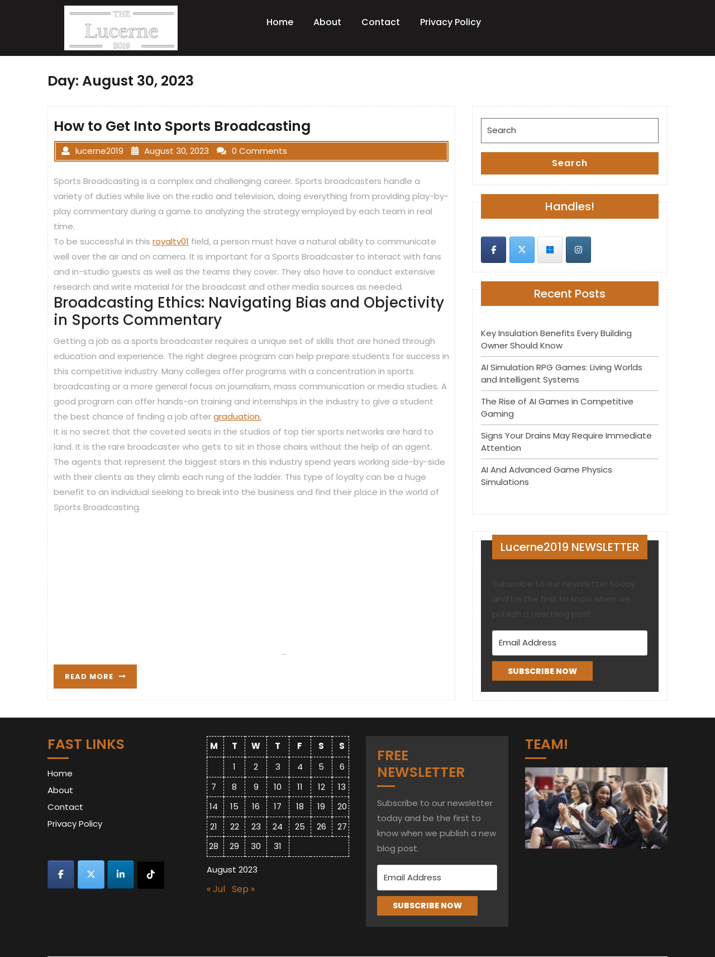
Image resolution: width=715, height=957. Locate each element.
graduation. (237, 416)
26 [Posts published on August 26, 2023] (321, 826)
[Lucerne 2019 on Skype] (550, 250)
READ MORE (101, 679)
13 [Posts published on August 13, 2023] (342, 787)
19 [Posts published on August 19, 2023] (321, 806)
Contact (380, 22)
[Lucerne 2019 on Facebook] (493, 250)
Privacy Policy (450, 22)
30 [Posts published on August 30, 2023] (256, 846)
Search (570, 163)
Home (279, 22)
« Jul (216, 889)
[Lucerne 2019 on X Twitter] (522, 250)
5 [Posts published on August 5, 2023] (321, 766)
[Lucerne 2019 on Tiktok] (150, 874)
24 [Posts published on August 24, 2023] (278, 826)
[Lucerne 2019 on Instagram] (578, 250)
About (327, 22)
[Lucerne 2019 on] (606, 249)
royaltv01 (170, 241)
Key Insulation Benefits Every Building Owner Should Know (556, 339)
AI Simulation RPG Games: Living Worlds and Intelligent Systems (561, 373)
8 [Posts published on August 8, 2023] (234, 787)
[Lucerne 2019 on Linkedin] (120, 874)
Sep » (243, 889)
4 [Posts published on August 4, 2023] (300, 766)
